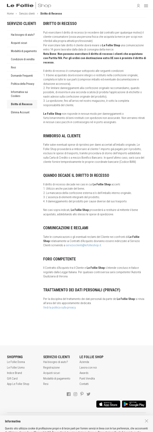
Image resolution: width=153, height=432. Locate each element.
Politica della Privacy (22, 83)
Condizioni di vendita (22, 59)
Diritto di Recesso (21, 104)
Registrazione (51, 367)
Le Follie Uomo (16, 367)
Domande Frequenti (22, 75)
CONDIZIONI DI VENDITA (39, 419)
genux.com (65, 428)
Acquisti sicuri (19, 42)
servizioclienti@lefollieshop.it (83, 245)
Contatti (84, 384)
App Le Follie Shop (18, 384)
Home (10, 13)
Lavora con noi (88, 367)
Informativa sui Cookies (19, 94)
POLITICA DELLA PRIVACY (72, 419)
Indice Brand (14, 373)
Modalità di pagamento (24, 51)
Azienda (84, 362)
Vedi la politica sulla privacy (59, 307)
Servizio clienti (27, 13)
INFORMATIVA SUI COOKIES (108, 419)
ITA (77, 428)
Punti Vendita (87, 378)
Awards (83, 373)
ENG (81, 428)
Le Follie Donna (16, 362)
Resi (13, 67)
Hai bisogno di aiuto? (23, 34)
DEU (86, 428)
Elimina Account (20, 112)
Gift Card (12, 378)
